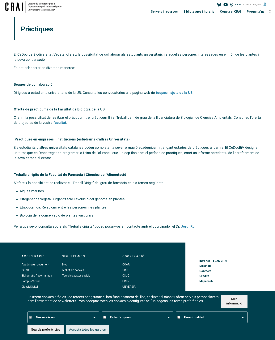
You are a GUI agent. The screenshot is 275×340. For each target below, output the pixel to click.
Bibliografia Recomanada (37, 275)
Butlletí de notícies (73, 270)
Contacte (205, 271)
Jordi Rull (189, 226)
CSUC (125, 275)
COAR (126, 264)
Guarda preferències (45, 329)
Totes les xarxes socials (76, 275)
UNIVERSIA (129, 286)
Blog (64, 264)
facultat (59, 123)
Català (238, 4)
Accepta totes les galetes (87, 329)
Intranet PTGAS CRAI (213, 261)
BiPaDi (25, 270)
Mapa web (206, 281)
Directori (205, 266)
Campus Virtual (31, 281)
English (257, 4)
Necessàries (65, 317)
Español (247, 4)
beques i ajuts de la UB (174, 93)
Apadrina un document (35, 264)
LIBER (125, 281)
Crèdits (204, 276)
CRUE (125, 270)
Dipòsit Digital (30, 286)
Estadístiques (139, 317)
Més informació (234, 301)
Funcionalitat (213, 317)
